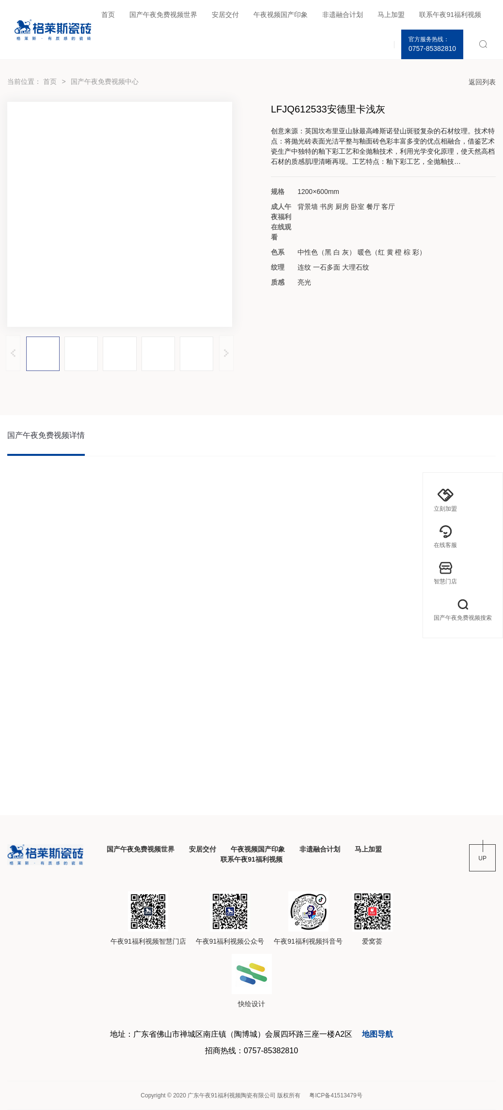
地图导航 (377, 1034)
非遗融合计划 (342, 14)
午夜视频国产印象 (280, 14)
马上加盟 (391, 14)
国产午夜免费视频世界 (163, 14)
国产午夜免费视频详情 (46, 435)
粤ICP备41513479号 (335, 1095)
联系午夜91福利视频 (450, 14)
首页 (108, 14)
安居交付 (225, 14)
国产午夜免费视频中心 (105, 81)
